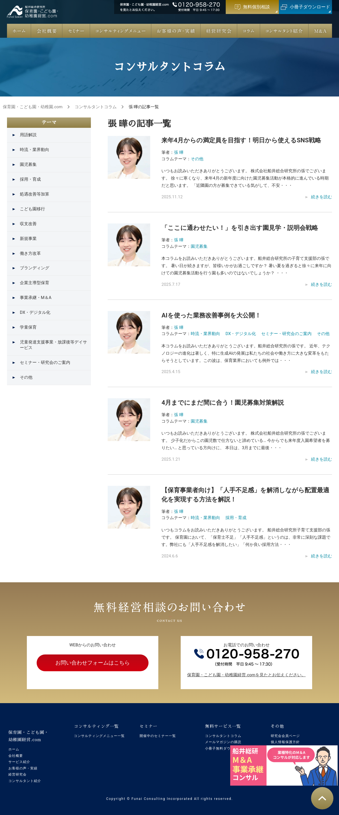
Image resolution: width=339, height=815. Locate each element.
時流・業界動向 (205, 333)
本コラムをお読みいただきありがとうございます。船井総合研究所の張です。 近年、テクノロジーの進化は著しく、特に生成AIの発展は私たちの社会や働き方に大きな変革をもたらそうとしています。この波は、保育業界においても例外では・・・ (245, 353)
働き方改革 (30, 253)
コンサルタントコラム (223, 736)
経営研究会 (17, 774)
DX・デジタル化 (240, 333)
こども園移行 (32, 208)
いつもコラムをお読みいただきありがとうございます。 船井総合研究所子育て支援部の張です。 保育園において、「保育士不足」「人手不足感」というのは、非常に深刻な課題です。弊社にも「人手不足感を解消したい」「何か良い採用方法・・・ (245, 537)
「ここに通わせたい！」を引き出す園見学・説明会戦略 (239, 227)
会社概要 (15, 756)
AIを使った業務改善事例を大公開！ (211, 315)
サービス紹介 (19, 762)
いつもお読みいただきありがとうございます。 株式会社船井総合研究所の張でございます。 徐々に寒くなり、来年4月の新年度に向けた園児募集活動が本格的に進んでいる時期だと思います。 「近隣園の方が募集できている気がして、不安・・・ (244, 178)
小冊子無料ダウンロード (225, 748)
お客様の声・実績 (22, 768)
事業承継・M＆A (35, 297)
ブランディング (34, 267)
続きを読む (321, 196)
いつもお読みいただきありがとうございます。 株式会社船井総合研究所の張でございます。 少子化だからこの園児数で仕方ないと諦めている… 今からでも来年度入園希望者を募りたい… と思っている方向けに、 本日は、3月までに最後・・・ (245, 440)
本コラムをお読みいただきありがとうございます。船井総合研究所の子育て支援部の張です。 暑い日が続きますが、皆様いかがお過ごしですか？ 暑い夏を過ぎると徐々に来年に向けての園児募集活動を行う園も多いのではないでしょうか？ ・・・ (246, 265)
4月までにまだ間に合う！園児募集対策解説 (222, 402)
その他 (197, 158)
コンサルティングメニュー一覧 (99, 736)
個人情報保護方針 (285, 742)
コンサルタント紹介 (24, 781)
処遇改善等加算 (34, 194)
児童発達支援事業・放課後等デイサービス (53, 345)
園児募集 (199, 246)
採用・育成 (235, 517)
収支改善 (28, 223)
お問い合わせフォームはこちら (92, 662)
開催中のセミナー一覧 (158, 736)
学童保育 (28, 327)
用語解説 (28, 134)
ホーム (13, 749)
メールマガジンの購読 (223, 742)
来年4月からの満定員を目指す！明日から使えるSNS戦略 (241, 140)
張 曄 (178, 152)
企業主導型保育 (34, 282)
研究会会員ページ (285, 736)
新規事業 (28, 238)
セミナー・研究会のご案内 (286, 333)
